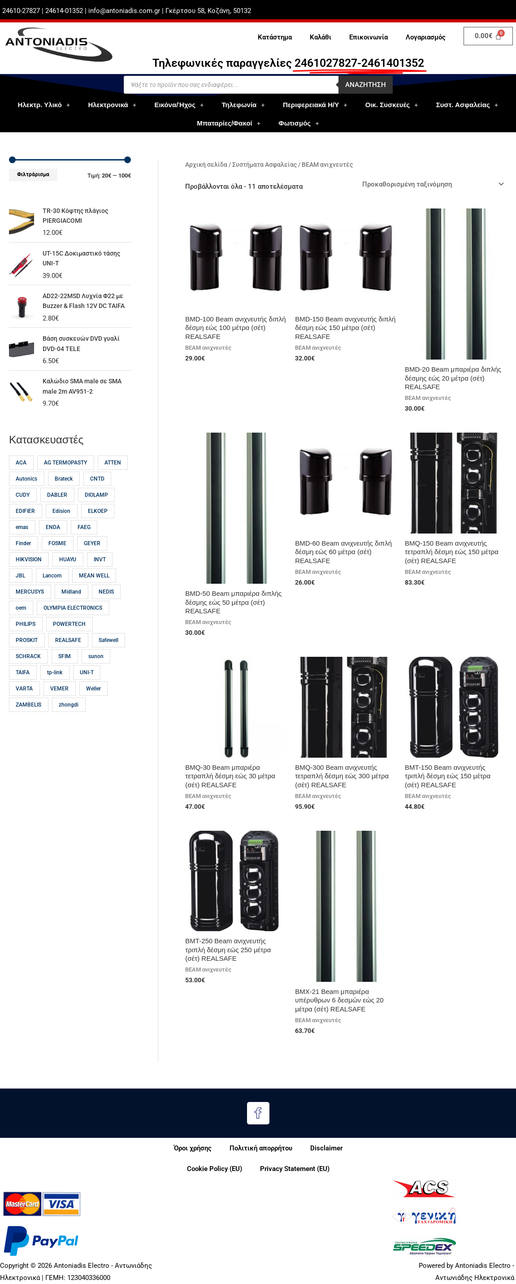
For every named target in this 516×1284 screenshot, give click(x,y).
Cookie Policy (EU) (214, 1169)
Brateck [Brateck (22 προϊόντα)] (64, 489)
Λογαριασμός (426, 37)
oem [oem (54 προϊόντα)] (21, 618)
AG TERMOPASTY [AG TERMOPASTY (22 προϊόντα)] (65, 473)
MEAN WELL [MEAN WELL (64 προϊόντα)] (94, 586)
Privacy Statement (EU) (295, 1169)
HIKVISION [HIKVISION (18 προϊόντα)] (29, 570)
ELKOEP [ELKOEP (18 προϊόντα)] (98, 521)
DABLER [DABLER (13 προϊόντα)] (57, 505)
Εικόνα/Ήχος (179, 105)
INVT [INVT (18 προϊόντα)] (100, 570)
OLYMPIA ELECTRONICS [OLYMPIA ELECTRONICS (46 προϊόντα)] (72, 618)
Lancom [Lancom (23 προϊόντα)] (52, 586)
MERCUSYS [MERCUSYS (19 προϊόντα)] (30, 602)
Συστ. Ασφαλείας (467, 105)
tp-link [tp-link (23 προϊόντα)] (54, 683)
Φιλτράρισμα (33, 174)
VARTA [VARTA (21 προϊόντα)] (24, 699)
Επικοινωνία (368, 37)
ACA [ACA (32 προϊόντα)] (21, 473)
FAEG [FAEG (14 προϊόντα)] (84, 537)
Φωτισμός (298, 123)
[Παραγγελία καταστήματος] (432, 184)
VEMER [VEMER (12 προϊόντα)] (59, 699)
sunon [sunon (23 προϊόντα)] (96, 667)
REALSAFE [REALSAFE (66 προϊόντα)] (68, 650)
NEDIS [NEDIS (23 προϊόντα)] (106, 602)
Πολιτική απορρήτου (261, 1148)
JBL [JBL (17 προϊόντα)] (20, 586)
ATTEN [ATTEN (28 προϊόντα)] (112, 473)
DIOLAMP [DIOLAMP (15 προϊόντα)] (96, 505)
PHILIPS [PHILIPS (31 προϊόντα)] (25, 634)
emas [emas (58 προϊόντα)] (22, 537)
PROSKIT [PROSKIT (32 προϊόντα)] (27, 650)
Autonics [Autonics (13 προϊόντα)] (26, 489)
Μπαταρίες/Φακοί (228, 123)
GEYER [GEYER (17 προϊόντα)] (92, 554)
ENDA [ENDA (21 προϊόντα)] (53, 537)
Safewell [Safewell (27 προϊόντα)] (108, 650)
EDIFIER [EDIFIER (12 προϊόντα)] (25, 521)
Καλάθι (320, 37)
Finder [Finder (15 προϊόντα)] (23, 554)
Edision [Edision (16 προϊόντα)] (61, 521)
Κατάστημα (275, 37)
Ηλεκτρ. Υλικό (44, 105)
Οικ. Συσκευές (391, 105)
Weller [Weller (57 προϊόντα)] (93, 699)
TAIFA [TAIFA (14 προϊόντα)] (23, 683)
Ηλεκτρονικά (112, 105)
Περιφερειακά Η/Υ (315, 105)
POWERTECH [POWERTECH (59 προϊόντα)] (69, 634)
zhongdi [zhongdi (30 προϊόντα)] (68, 715)
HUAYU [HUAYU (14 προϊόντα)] (67, 570)
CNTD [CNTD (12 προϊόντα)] (97, 489)
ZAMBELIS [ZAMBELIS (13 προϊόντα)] (28, 715)
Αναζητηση (365, 85)
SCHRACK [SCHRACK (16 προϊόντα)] (28, 667)
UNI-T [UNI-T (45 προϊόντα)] (87, 683)
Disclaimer (326, 1148)
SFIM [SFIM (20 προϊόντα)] (64, 667)
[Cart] (488, 36)
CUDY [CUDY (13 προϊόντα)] (23, 505)
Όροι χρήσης (193, 1148)
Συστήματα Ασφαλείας (264, 164)
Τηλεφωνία (243, 105)
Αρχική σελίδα (206, 164)
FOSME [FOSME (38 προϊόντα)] (57, 554)
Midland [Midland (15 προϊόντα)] (71, 602)
